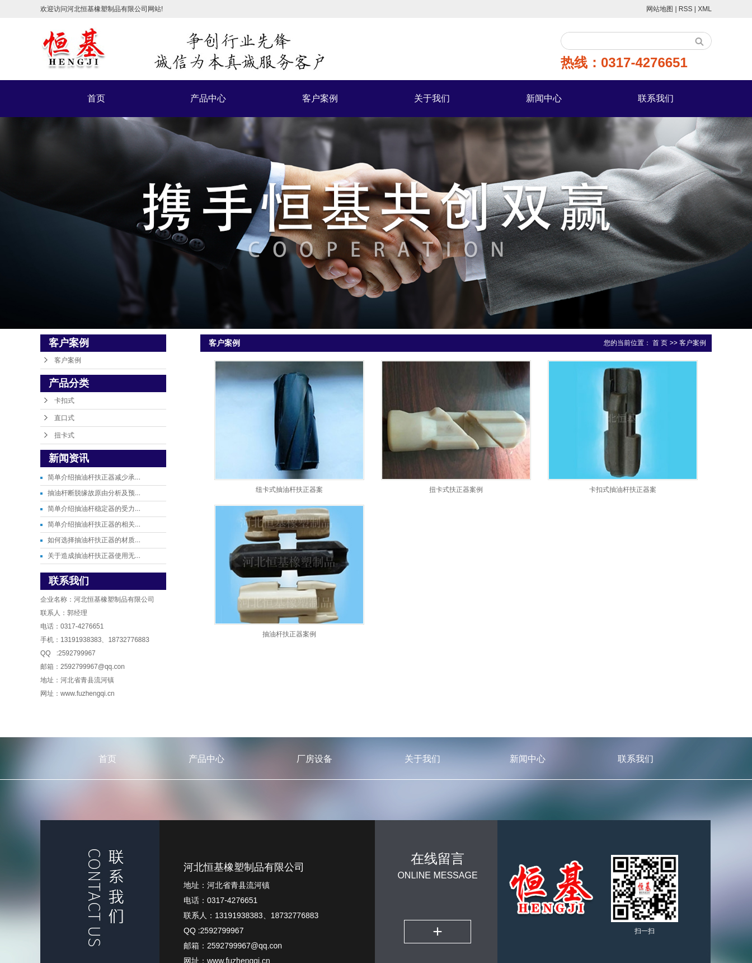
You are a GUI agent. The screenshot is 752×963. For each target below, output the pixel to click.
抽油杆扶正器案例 (289, 634)
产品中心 (208, 98)
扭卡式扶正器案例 (456, 490)
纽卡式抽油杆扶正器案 (289, 490)
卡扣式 (64, 400)
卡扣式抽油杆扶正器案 (622, 490)
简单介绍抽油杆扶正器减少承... (94, 477)
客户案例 (320, 98)
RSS (686, 9)
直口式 (64, 418)
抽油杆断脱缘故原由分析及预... (94, 493)
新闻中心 (544, 98)
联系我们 (656, 98)
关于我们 (432, 98)
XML (705, 9)
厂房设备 (314, 759)
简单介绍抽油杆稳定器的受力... (94, 509)
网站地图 (660, 9)
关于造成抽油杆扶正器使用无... (94, 556)
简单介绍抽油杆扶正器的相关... (94, 524)
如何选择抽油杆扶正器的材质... (94, 540)
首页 (96, 98)
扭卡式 (64, 435)
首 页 (660, 343)
